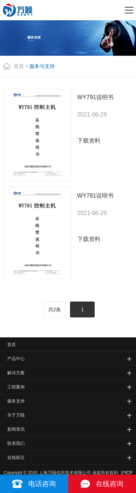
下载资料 (88, 141)
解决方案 (16, 372)
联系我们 (16, 443)
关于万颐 (16, 415)
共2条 (54, 309)
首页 (19, 66)
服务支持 (16, 401)
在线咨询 (109, 484)
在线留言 (16, 457)
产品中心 (16, 358)
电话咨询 (42, 484)
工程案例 (16, 386)
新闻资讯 (16, 429)
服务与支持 (42, 66)
